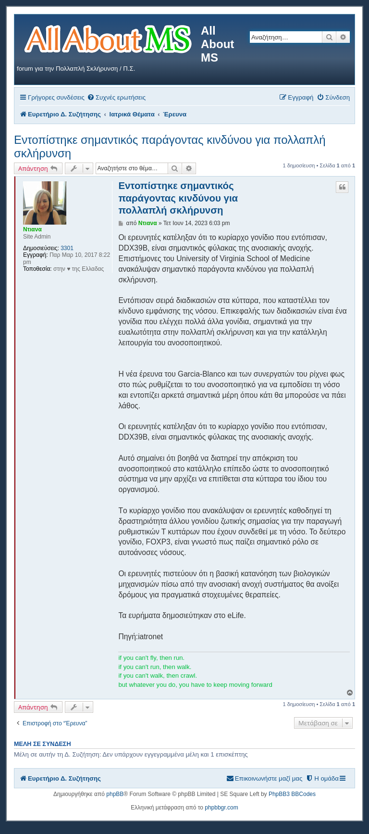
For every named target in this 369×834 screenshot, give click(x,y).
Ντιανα (32, 229)
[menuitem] (116, 97)
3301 (67, 248)
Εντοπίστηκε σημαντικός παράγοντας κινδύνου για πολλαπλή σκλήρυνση (170, 146)
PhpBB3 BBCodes (292, 794)
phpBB (114, 794)
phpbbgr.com (221, 807)
